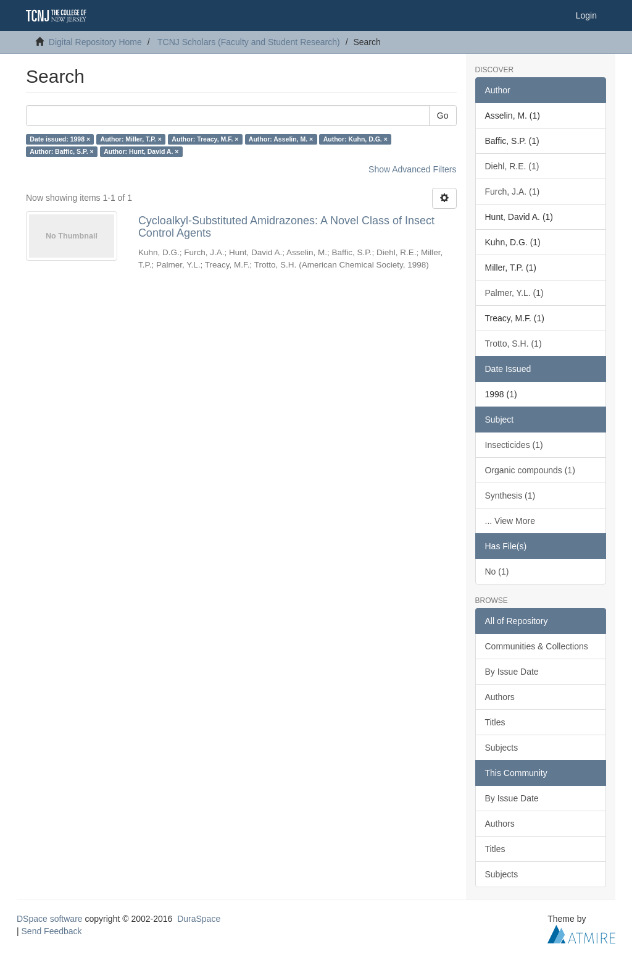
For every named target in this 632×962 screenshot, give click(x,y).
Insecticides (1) (514, 445)
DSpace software (50, 919)
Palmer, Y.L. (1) (514, 293)
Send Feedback (52, 931)
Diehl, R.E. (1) (512, 166)
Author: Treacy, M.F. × (205, 139)
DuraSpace (198, 919)
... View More (510, 521)
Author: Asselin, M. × (281, 139)
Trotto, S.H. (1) (513, 343)
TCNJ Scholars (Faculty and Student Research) (248, 42)
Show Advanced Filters (412, 169)
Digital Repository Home (95, 42)
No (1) (497, 571)
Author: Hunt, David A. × (141, 151)
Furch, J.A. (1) (512, 191)
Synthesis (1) (510, 495)
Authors (500, 697)
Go (443, 115)
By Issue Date (512, 672)
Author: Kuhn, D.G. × (355, 139)
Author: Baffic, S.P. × (61, 151)
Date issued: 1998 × (60, 139)
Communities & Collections (536, 646)
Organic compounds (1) (530, 470)
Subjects (501, 748)
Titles (495, 722)
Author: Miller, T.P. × (131, 139)
